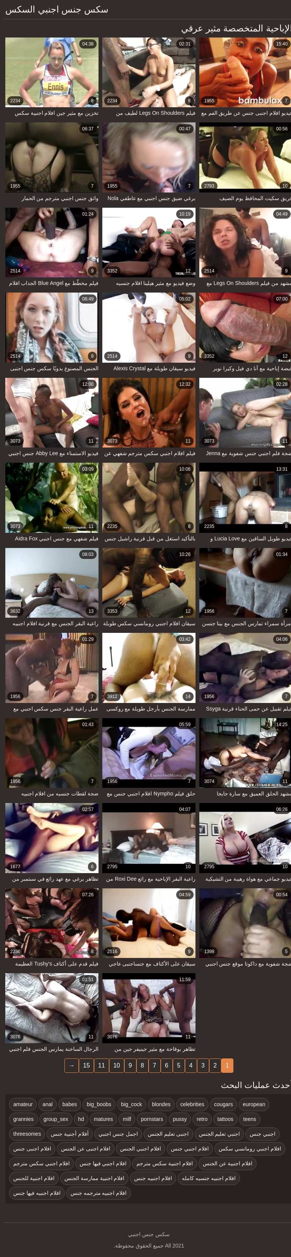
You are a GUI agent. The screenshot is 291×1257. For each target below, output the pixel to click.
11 (98, 1065)
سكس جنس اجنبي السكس (53, 9)
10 (113, 1065)
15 (83, 1065)
